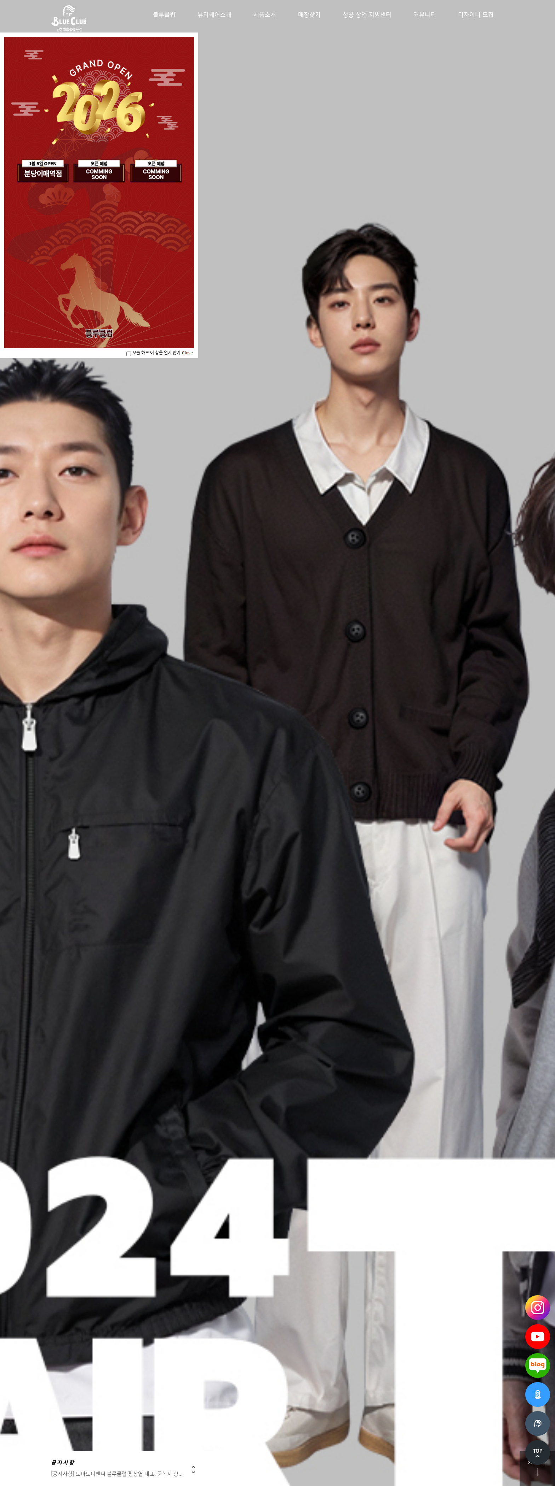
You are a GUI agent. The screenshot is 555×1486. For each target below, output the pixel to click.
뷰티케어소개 (214, 14)
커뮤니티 (424, 14)
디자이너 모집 (476, 14)
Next (193, 1472)
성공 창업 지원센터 (367, 14)
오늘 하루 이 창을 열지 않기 (156, 352)
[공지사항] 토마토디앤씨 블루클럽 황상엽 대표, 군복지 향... (117, 1474)
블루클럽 (164, 14)
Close (187, 352)
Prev (193, 1466)
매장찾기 (309, 14)
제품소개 (264, 14)
